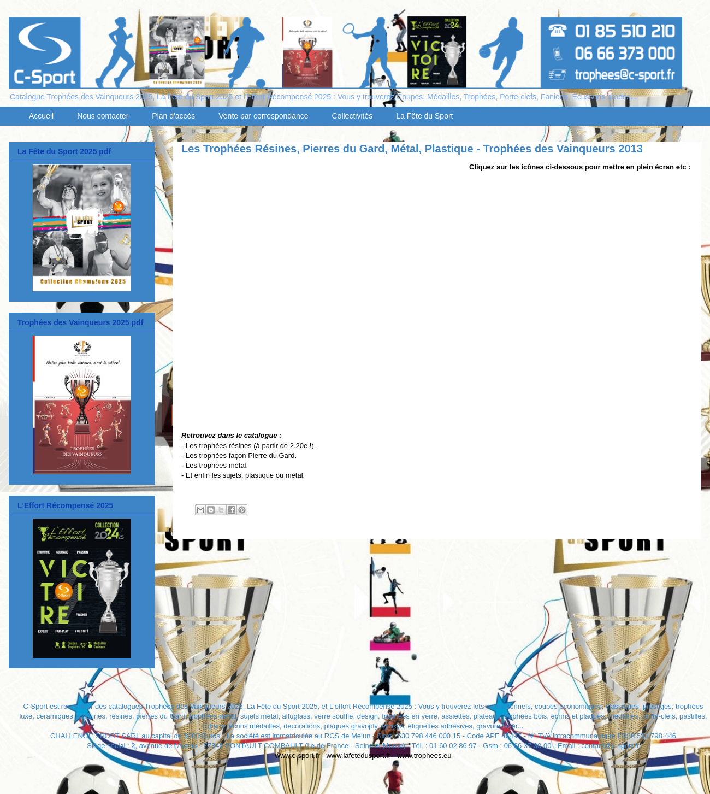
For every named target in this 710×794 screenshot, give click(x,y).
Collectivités (352, 115)
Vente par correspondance (263, 115)
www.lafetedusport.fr (358, 755)
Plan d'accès (173, 115)
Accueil (41, 115)
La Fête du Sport (424, 115)
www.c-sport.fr (297, 755)
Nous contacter (102, 115)
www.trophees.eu (424, 755)
